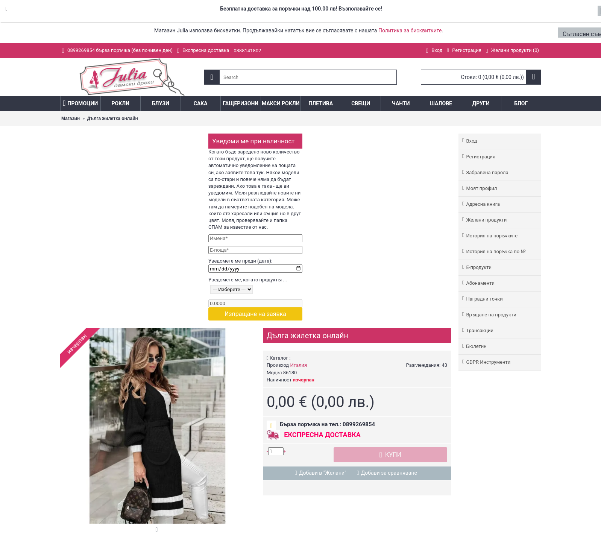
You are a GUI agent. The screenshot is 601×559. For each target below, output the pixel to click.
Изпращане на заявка (255, 313)
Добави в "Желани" (322, 473)
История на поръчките (492, 235)
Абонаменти (480, 283)
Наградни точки (484, 299)
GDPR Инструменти (488, 362)
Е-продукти (479, 267)
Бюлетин (476, 346)
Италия (298, 365)
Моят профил (481, 188)
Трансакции (479, 330)
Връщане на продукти (491, 314)
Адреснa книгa (483, 204)
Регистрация (480, 156)
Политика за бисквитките (410, 30)
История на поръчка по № (495, 251)
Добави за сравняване (389, 473)
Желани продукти (486, 220)
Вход (471, 141)
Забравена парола (487, 172)
